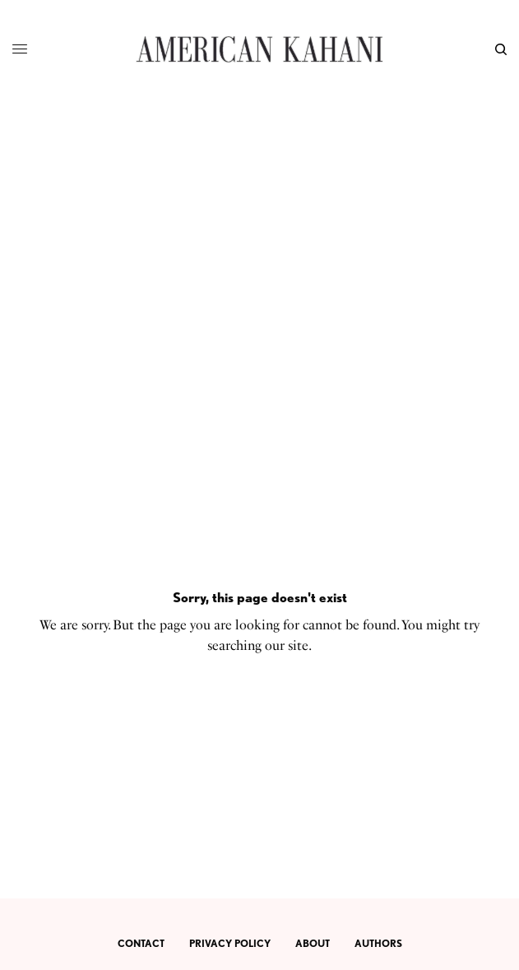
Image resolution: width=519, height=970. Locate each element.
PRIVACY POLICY (230, 943)
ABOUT (312, 943)
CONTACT (141, 943)
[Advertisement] (259, 222)
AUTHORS (378, 943)
